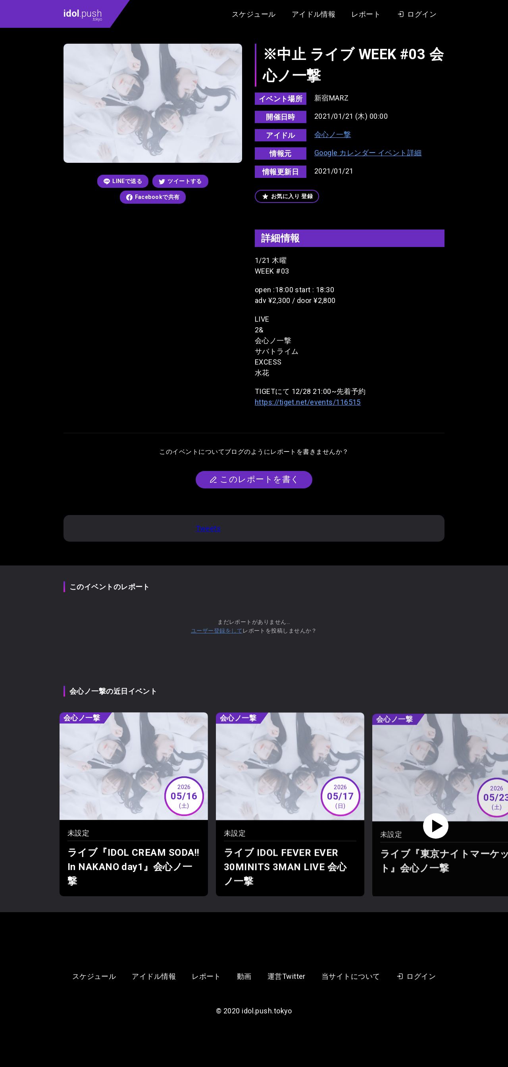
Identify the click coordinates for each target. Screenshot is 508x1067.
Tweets (208, 528)
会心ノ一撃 (332, 134)
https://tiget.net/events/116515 (308, 402)
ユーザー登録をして (216, 630)
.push (83, 14)
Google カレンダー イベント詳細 (368, 153)
